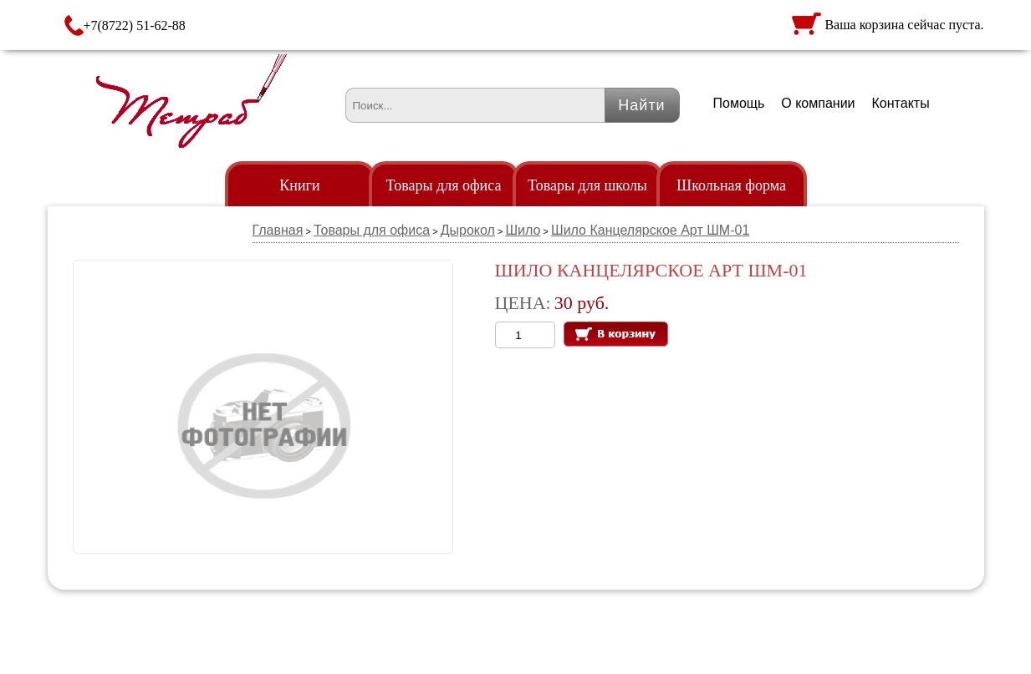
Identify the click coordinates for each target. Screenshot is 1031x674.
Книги (299, 185)
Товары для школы (587, 185)
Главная (278, 230)
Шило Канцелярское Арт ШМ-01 (650, 230)
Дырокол (468, 230)
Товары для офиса (444, 185)
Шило (522, 230)
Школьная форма (731, 185)
